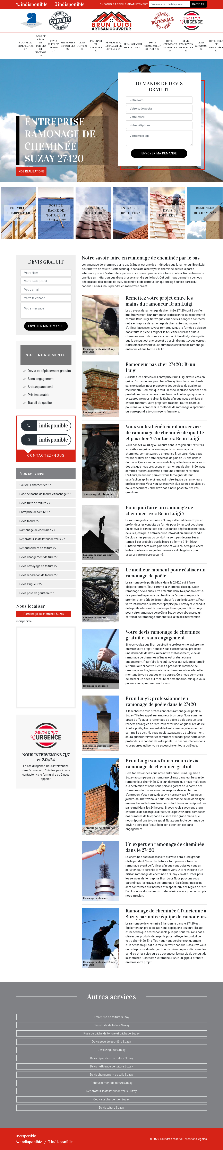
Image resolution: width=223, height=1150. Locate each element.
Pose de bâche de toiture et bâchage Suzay (112, 1033)
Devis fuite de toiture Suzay (111, 1025)
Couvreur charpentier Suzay (111, 1099)
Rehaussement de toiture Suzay (111, 1082)
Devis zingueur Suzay (112, 1049)
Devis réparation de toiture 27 (186, 46)
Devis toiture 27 (82, 45)
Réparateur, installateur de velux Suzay (111, 1091)
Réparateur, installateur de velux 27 (113, 45)
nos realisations (31, 171)
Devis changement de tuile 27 (152, 45)
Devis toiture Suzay (111, 1107)
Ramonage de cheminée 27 (96, 46)
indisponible (32, 4)
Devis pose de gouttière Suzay (111, 1041)
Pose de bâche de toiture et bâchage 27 (40, 46)
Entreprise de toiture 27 (68, 45)
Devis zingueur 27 (201, 45)
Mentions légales (196, 1139)
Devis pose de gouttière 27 (216, 46)
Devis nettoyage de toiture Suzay (111, 1066)
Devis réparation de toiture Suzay (111, 1058)
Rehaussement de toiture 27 (133, 46)
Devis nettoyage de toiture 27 (170, 46)
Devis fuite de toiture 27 (53, 46)
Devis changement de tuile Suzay (111, 1074)
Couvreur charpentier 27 (25, 45)
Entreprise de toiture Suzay (111, 1017)
